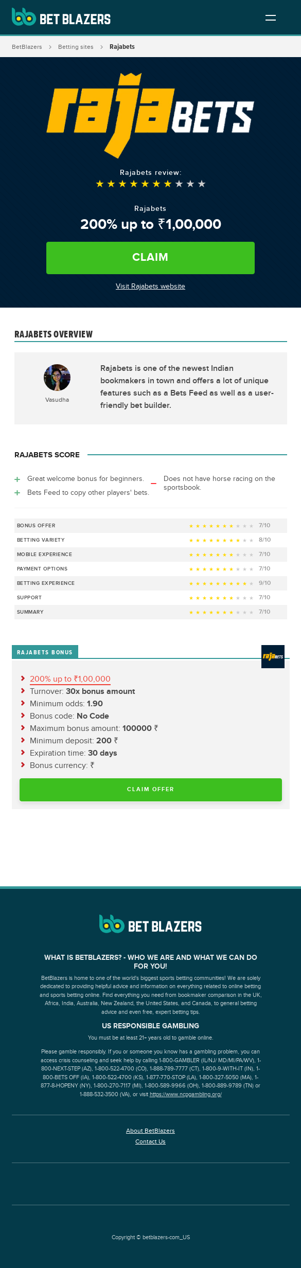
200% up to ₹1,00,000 (70, 679)
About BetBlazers (150, 1130)
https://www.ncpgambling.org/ (186, 1094)
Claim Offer (150, 789)
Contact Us (150, 1141)
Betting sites (76, 46)
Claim (150, 257)
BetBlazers (27, 46)
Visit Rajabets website (150, 286)
